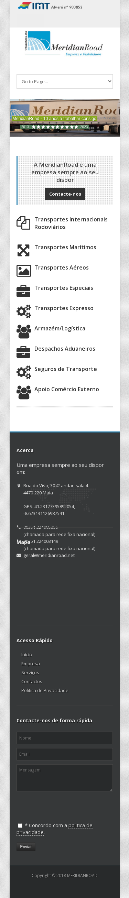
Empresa (30, 663)
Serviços (30, 672)
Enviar (26, 846)
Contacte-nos (65, 194)
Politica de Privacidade (44, 690)
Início (26, 654)
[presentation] (52, 804)
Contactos (31, 681)
